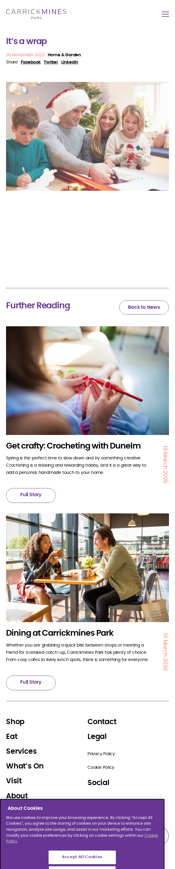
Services (21, 751)
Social (99, 783)
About (17, 796)
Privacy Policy (101, 754)
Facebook (97, 814)
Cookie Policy (101, 767)
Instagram (98, 800)
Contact (102, 722)
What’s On (25, 766)
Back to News (144, 307)
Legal (97, 736)
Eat (11, 736)
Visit (14, 781)
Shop (15, 722)
